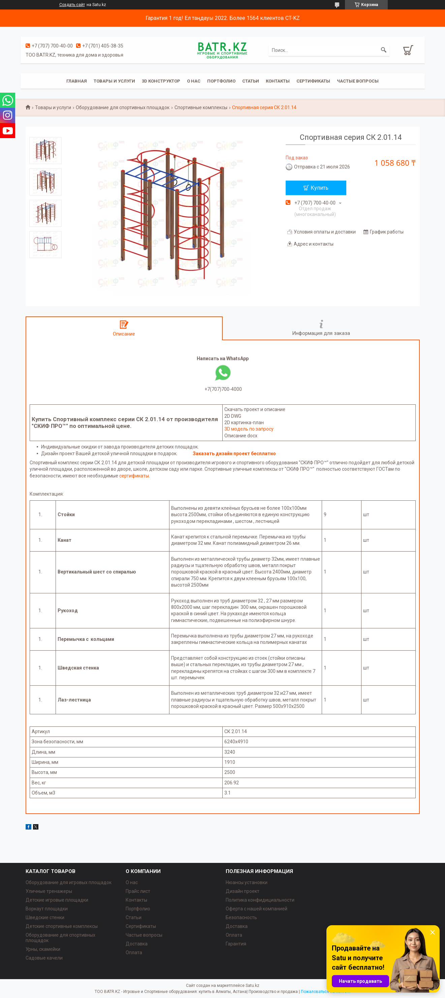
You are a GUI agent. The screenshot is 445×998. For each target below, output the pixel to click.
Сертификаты (313, 81)
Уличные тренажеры (49, 891)
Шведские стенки (45, 917)
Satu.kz (252, 985)
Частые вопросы (358, 81)
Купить (319, 188)
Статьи (250, 81)
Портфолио (221, 81)
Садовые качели (44, 958)
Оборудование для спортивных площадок (122, 107)
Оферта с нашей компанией (256, 908)
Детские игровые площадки (57, 900)
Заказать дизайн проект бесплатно (234, 453)
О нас (193, 81)
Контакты (278, 81)
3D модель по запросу (249, 429)
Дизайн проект (242, 891)
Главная (76, 81)
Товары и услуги (114, 81)
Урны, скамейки (43, 949)
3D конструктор (161, 81)
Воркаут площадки (47, 908)
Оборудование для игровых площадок (69, 882)
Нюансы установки (246, 882)
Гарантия (236, 943)
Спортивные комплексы (200, 107)
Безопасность (241, 917)
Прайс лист (138, 891)
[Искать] (383, 50)
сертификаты (134, 475)
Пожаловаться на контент (326, 991)
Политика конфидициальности (260, 900)
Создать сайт (72, 4)
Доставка (137, 943)
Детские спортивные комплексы (62, 926)
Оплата (134, 952)
